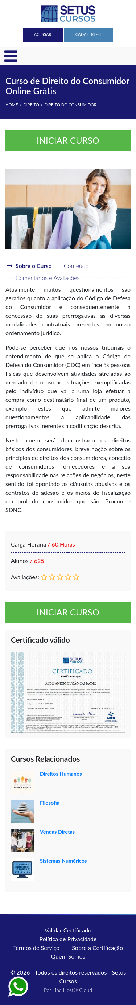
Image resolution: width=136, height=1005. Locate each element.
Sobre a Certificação (97, 947)
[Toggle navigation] (10, 56)
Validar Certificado (68, 930)
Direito (31, 104)
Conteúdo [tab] (71, 265)
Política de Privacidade (68, 938)
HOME (11, 104)
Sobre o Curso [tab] (29, 265)
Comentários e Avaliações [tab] (42, 277)
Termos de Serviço (36, 947)
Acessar (42, 34)
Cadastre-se (88, 34)
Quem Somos (68, 956)
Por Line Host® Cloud (68, 990)
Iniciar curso (68, 140)
